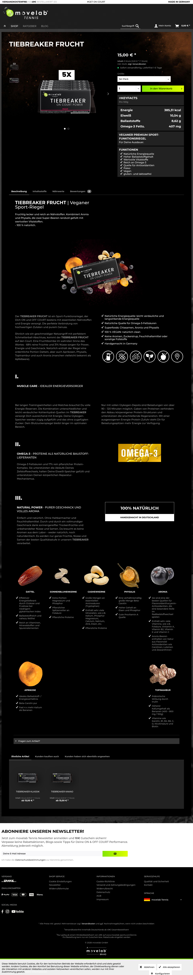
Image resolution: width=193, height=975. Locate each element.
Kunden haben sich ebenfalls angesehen (87, 756)
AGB (98, 895)
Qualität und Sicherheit (156, 881)
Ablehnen (148, 967)
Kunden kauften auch (47, 756)
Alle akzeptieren (171, 967)
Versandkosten (88, 924)
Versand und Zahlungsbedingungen (115, 885)
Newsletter (55, 885)
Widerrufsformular (59, 888)
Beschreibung (19, 191)
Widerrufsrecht (104, 888)
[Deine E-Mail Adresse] (52, 853)
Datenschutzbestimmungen (30, 860)
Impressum (102, 899)
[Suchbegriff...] (130, 26)
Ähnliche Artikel (20, 756)
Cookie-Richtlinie (105, 881)
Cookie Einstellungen (60, 881)
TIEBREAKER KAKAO (62, 791)
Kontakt (148, 885)
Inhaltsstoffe (39, 191)
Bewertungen (80, 191)
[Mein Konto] (162, 26)
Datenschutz (103, 892)
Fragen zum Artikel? (27, 741)
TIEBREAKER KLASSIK (28, 791)
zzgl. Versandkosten (137, 64)
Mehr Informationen (36, 971)
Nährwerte (58, 191)
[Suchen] (137, 26)
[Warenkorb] (182, 26)
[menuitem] (135, 26)
